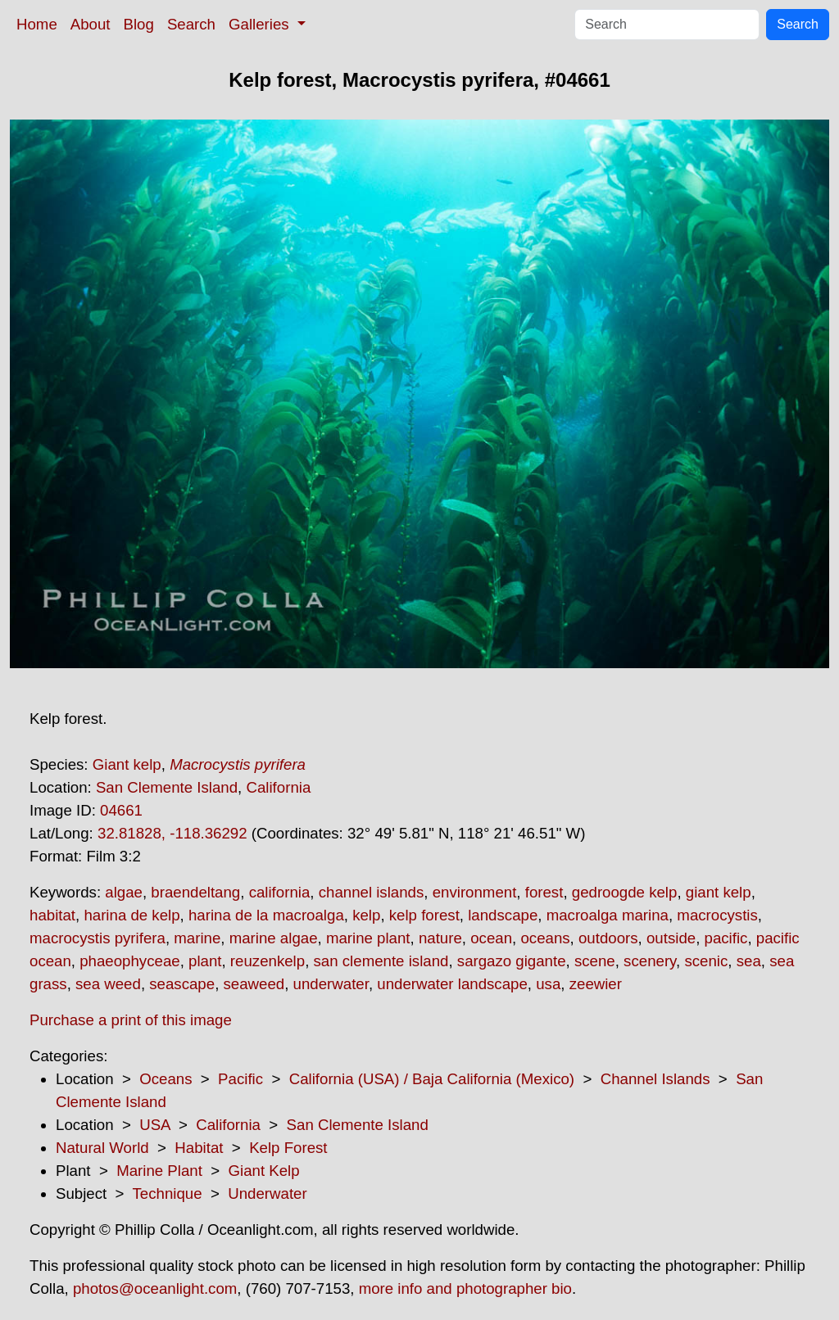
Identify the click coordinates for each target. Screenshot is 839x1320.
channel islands (371, 892)
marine (197, 938)
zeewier (595, 983)
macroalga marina (607, 915)
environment (475, 892)
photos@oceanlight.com (155, 1288)
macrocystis (717, 915)
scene (594, 961)
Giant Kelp (264, 1170)
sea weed (108, 983)
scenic (706, 961)
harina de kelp (131, 915)
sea (749, 961)
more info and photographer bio (465, 1288)
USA (154, 1124)
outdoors (608, 938)
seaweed (254, 983)
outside (671, 938)
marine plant (368, 938)
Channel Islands (655, 1078)
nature (440, 938)
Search (191, 24)
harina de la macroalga (266, 915)
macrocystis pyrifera (97, 938)
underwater (331, 983)
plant (204, 961)
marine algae (273, 938)
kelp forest (424, 915)
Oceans (165, 1078)
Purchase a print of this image (130, 1019)
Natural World (102, 1147)
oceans (544, 938)
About (90, 24)
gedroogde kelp (625, 892)
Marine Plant (159, 1170)
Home (36, 24)
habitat (52, 915)
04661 (121, 810)
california (280, 892)
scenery (650, 961)
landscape (502, 915)
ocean (491, 938)
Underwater (267, 1193)
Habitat (199, 1147)
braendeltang (195, 892)
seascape (182, 983)
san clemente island (381, 961)
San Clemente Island (167, 787)
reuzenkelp (267, 961)
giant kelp (718, 892)
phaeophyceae (129, 961)
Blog (139, 24)
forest (544, 892)
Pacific (240, 1078)
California (278, 787)
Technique (167, 1193)
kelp (366, 915)
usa (548, 983)
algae (124, 892)
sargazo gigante (511, 961)
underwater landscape (452, 983)
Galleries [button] (261, 24)
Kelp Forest (288, 1147)
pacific (726, 938)
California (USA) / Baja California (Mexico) (431, 1078)
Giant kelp (127, 764)
